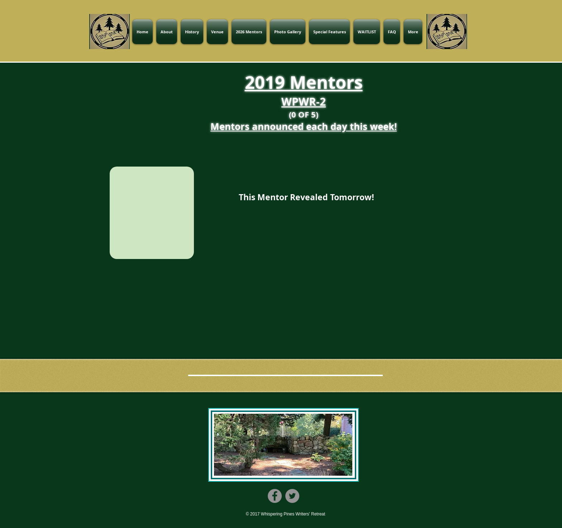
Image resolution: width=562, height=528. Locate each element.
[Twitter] (292, 496)
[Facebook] (275, 496)
